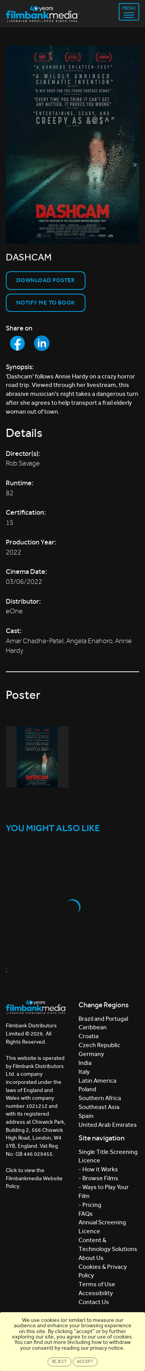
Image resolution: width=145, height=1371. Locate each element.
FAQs (85, 1213)
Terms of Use (96, 1284)
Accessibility (95, 1293)
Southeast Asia (98, 1107)
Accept (85, 1361)
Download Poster (45, 280)
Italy (84, 1071)
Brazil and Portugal (103, 1018)
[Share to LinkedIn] (41, 343)
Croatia (88, 1036)
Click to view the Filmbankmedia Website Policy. (34, 1178)
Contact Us (93, 1302)
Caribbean (92, 1027)
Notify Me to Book (45, 302)
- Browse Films (98, 1178)
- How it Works (98, 1169)
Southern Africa (99, 1098)
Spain (86, 1115)
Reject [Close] (59, 1361)
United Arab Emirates (107, 1124)
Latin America (97, 1080)
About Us (91, 1257)
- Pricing (89, 1204)
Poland (87, 1089)
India (85, 1062)
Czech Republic (99, 1045)
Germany (91, 1054)
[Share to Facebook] (17, 343)
